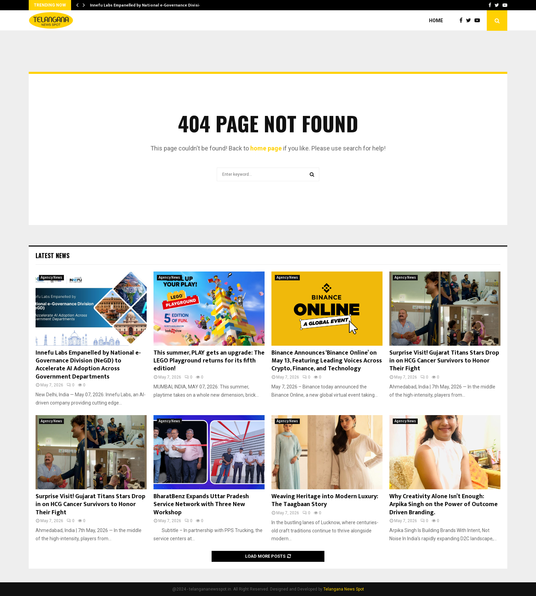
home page (266, 148)
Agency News (51, 277)
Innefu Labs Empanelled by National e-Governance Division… (148, 5)
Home (436, 20)
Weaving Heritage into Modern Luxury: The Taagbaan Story (324, 500)
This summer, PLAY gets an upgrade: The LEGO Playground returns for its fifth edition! (209, 361)
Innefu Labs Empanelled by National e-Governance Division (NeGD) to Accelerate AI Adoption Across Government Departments (88, 365)
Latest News (52, 255)
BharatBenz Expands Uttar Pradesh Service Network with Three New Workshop (201, 504)
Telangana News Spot (343, 589)
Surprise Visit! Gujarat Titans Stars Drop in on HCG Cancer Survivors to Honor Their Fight (444, 361)
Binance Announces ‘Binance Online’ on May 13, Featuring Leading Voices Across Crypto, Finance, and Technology (326, 361)
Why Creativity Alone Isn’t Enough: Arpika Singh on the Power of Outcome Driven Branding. (443, 504)
